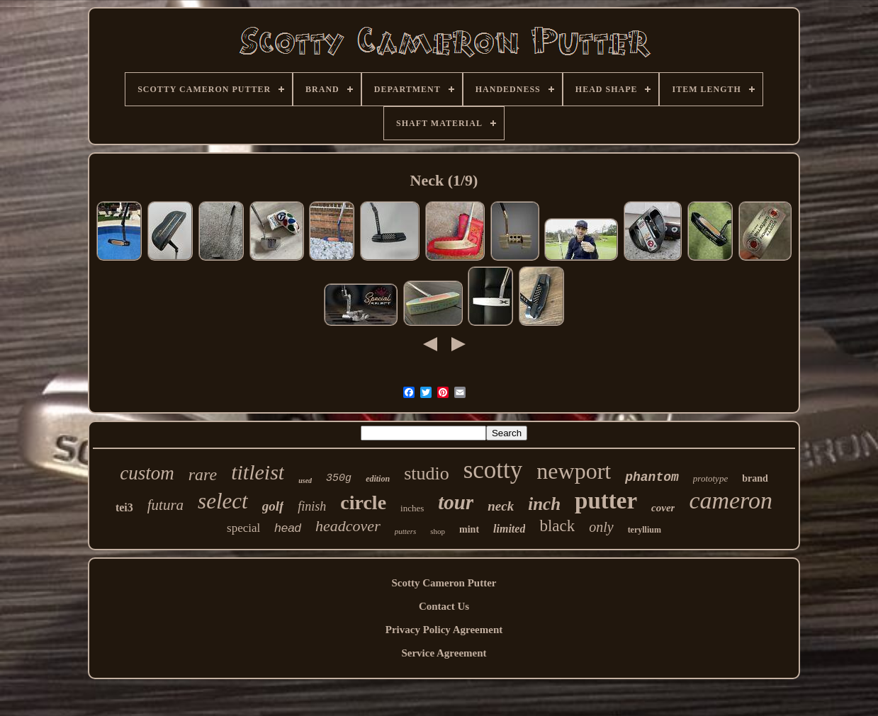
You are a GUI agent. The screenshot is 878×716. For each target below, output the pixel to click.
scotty (493, 470)
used (305, 480)
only (601, 527)
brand (755, 478)
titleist (257, 472)
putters (406, 531)
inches (412, 508)
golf (273, 506)
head (287, 528)
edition (378, 479)
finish (312, 506)
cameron (730, 500)
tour (455, 502)
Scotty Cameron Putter (443, 583)
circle (363, 502)
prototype (710, 478)
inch (544, 503)
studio (426, 473)
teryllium (644, 530)
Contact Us (444, 606)
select (223, 501)
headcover (348, 526)
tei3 (124, 507)
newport (573, 471)
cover (663, 507)
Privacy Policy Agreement (444, 629)
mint (469, 529)
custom (147, 473)
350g (338, 478)
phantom (652, 477)
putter (606, 500)
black (557, 526)
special (243, 528)
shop (437, 531)
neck (501, 506)
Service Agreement (443, 653)
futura (165, 504)
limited (509, 529)
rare (202, 474)
